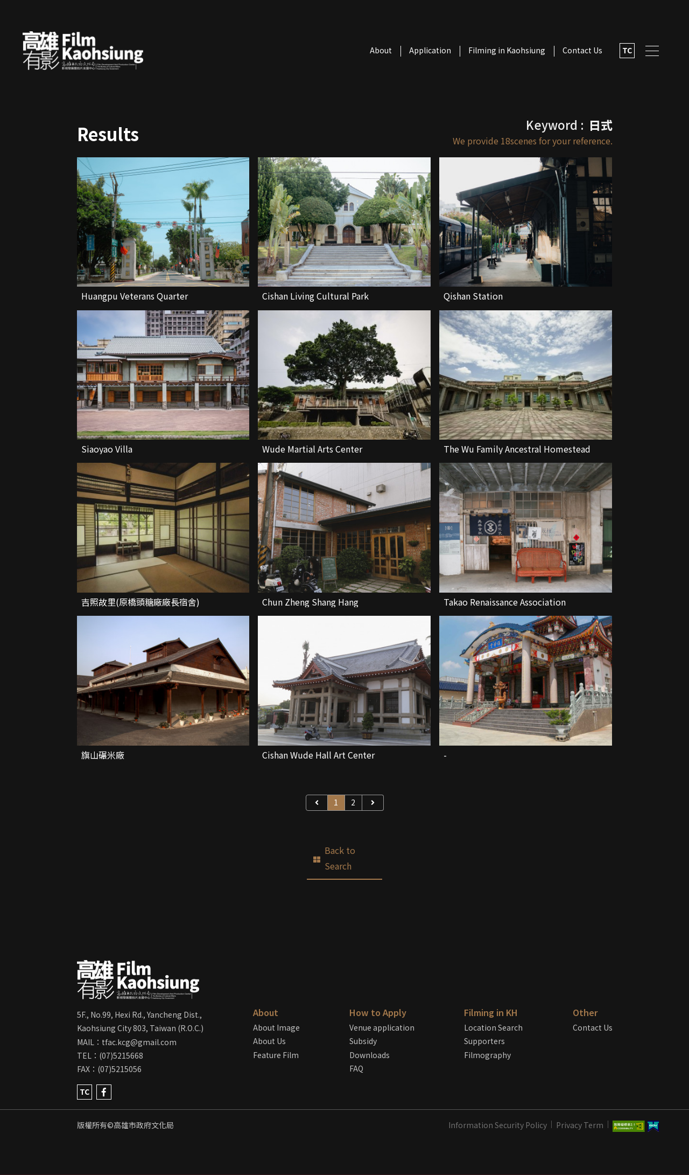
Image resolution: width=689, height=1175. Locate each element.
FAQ (356, 1068)
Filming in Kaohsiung (506, 50)
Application (430, 50)
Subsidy (363, 1040)
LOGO (83, 51)
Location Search (493, 1027)
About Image (276, 1027)
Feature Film (276, 1054)
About (381, 50)
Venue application (381, 1027)
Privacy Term (579, 1125)
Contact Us (582, 50)
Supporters (484, 1040)
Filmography (487, 1054)
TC (627, 50)
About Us (269, 1040)
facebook (103, 1092)
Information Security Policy (497, 1125)
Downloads (369, 1054)
